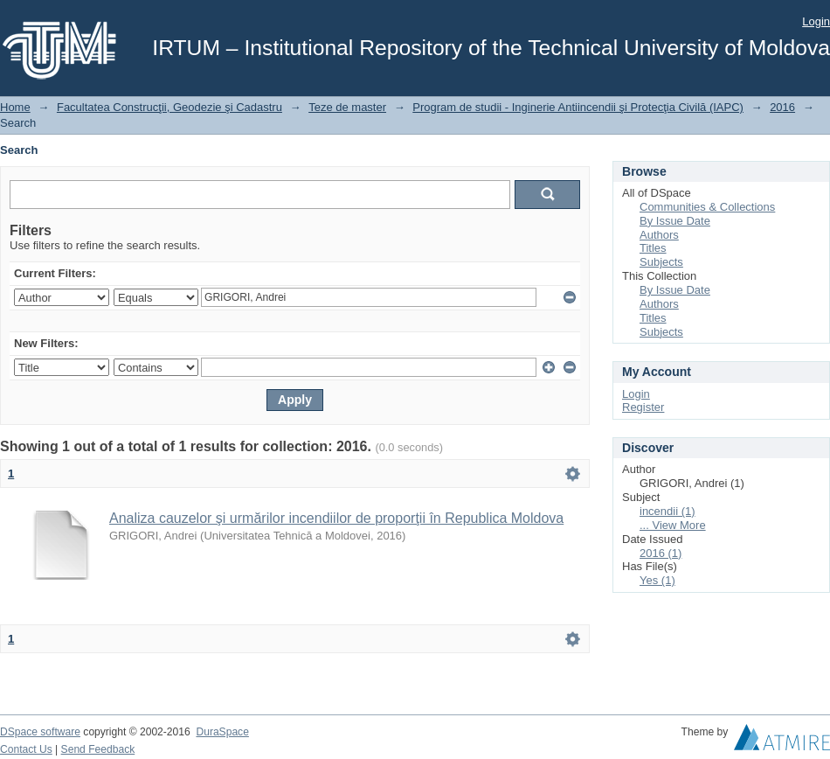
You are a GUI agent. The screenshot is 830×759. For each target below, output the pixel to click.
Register (643, 407)
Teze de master (347, 107)
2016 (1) (660, 553)
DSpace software (40, 732)
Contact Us (26, 749)
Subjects (661, 261)
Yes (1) (657, 580)
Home (15, 107)
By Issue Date (675, 220)
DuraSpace (222, 732)
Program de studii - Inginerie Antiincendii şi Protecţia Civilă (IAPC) (578, 107)
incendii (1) (667, 511)
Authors (659, 234)
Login (816, 21)
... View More (673, 525)
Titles (653, 247)
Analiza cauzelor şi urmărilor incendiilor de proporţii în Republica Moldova (336, 518)
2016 (782, 107)
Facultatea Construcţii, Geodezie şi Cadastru (169, 107)
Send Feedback (98, 749)
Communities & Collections (707, 206)
